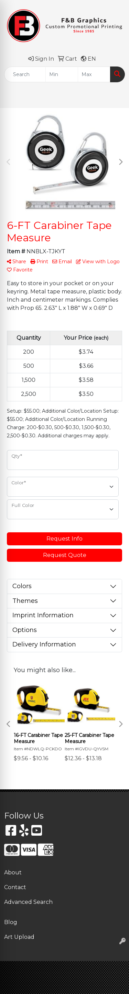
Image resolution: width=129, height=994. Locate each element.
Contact (15, 887)
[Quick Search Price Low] (61, 74)
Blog (10, 922)
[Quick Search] (25, 74)
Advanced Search (28, 902)
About (13, 872)
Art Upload (19, 937)
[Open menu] (115, 98)
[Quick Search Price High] (94, 74)
